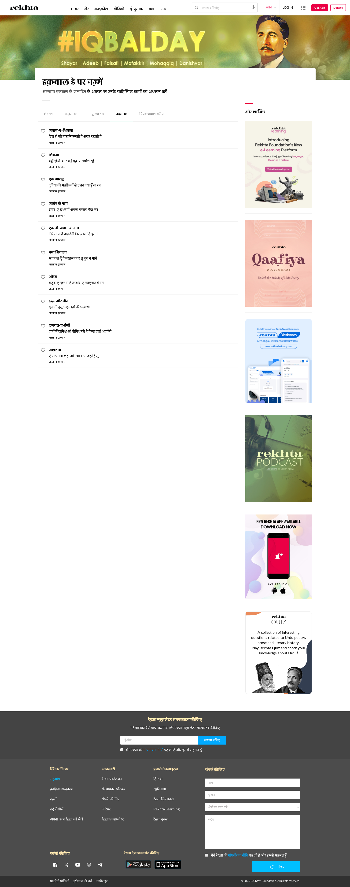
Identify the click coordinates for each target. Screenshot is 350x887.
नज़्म (121, 114)
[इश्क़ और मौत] (143, 304)
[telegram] (100, 864)
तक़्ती (53, 799)
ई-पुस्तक (136, 8)
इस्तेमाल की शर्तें (82, 881)
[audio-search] (253, 7)
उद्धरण (96, 114)
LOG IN (288, 7)
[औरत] (143, 280)
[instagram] (89, 864)
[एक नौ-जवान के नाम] (143, 231)
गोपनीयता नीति (153, 749)
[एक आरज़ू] (143, 182)
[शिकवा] (143, 158)
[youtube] (77, 864)
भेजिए (276, 867)
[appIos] (168, 864)
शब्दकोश (101, 8)
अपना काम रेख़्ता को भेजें (66, 819)
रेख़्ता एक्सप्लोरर (113, 819)
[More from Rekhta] (303, 7)
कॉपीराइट (102, 881)
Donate (338, 7)
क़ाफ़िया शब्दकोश (61, 789)
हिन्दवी (157, 779)
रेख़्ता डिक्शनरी (163, 799)
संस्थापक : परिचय (113, 789)
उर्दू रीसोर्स (56, 809)
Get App (319, 7)
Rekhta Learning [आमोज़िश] (166, 809)
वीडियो (119, 8)
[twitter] (66, 864)
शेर (48, 114)
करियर (106, 809)
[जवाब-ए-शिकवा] (143, 133)
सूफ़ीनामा (159, 789)
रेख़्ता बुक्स (160, 819)
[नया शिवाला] (143, 255)
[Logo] (24, 8)
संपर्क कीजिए (110, 799)
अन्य (162, 8)
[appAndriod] (138, 864)
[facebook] (55, 864)
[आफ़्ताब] (143, 353)
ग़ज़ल (71, 114)
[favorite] (43, 131)
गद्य (151, 8)
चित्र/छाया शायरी (151, 114)
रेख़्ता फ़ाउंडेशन (112, 779)
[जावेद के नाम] (143, 206)
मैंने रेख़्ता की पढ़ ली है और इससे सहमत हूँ (161, 749)
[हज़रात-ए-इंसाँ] (143, 328)
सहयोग (55, 779)
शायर (75, 8)
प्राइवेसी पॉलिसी (59, 881)
